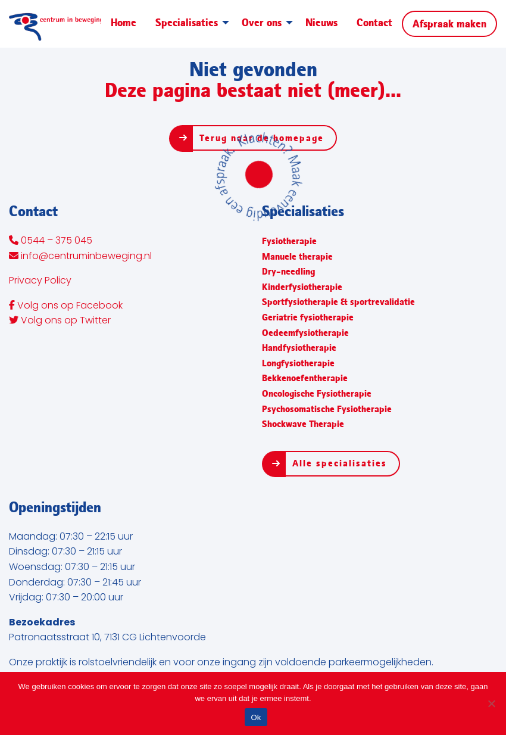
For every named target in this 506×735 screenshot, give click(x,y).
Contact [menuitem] (374, 22)
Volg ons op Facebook (66, 306)
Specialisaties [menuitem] (186, 22)
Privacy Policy (40, 281)
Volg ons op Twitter (60, 321)
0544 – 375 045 (50, 241)
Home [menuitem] (123, 22)
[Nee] (491, 703)
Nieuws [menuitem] (321, 22)
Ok (256, 717)
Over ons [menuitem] (262, 22)
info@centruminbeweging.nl (80, 256)
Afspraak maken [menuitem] (449, 23)
